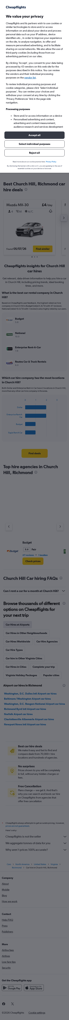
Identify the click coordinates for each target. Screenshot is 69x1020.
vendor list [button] (30, 77)
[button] (34, 135)
